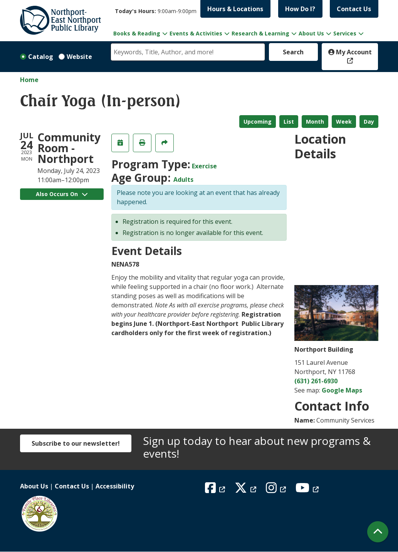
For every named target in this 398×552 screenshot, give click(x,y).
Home (29, 80)
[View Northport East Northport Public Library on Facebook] (216, 490)
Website (79, 56)
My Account (350, 52)
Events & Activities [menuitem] (196, 33)
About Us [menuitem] (311, 33)
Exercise (204, 166)
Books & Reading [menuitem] (136, 33)
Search (293, 52)
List (289, 121)
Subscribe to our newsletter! (76, 443)
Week (344, 121)
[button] (155, 11)
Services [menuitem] (344, 33)
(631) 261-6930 (316, 381)
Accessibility (115, 486)
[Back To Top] (377, 531)
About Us (34, 486)
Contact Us (354, 9)
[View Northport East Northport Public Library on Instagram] (277, 490)
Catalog (40, 56)
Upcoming (258, 121)
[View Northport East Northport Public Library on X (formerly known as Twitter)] (246, 490)
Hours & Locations (235, 9)
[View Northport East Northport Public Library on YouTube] (308, 490)
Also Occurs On (61, 194)
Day (369, 121)
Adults (183, 179)
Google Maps (342, 390)
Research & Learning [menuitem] (260, 33)
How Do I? (300, 9)
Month (315, 121)
